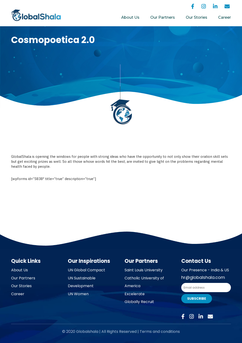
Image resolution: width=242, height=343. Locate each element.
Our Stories (196, 17)
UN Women (78, 294)
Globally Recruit (139, 301)
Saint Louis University (144, 270)
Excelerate (135, 294)
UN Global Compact (86, 270)
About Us (130, 17)
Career (224, 17)
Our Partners (162, 17)
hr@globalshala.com (203, 277)
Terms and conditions (160, 331)
